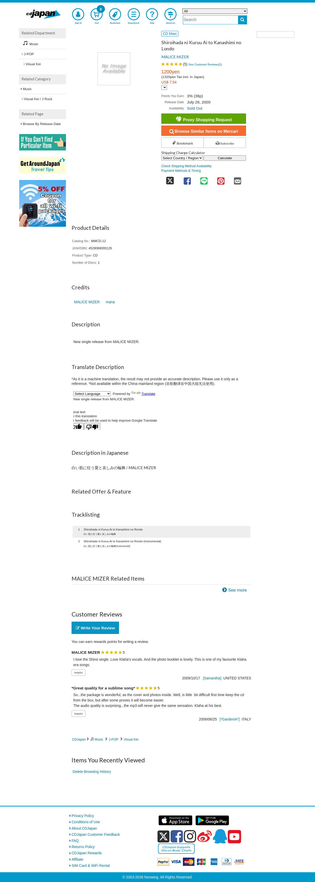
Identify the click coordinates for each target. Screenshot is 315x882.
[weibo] (204, 836)
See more (237, 590)
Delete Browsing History (92, 772)
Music (99, 739)
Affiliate (77, 859)
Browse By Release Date (42, 124)
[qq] (220, 836)
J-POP (113, 739)
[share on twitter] (170, 179)
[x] (164, 836)
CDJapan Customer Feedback (96, 834)
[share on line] (203, 179)
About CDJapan (84, 828)
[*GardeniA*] (230, 719)
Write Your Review (95, 628)
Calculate (225, 158)
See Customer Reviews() (205, 64)
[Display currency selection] (164, 87)
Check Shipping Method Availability (186, 166)
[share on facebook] (187, 179)
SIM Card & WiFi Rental (91, 866)
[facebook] (177, 836)
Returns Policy (83, 847)
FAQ (75, 841)
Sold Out (194, 108)
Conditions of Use (86, 822)
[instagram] (190, 836)
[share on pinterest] (220, 179)
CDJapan (79, 739)
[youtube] (234, 836)
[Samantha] (212, 678)
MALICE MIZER (175, 56)
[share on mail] (237, 179)
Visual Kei (131, 739)
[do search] (242, 19)
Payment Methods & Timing (181, 171)
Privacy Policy (83, 816)
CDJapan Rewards (87, 853)
